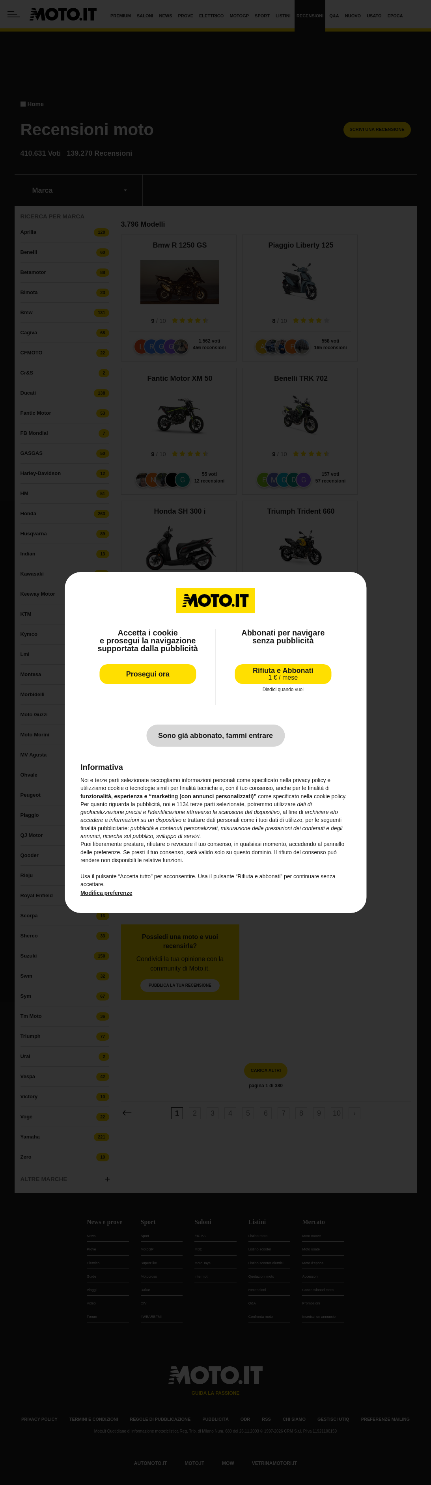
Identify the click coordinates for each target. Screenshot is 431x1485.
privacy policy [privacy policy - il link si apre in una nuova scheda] (309, 780)
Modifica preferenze (106, 893)
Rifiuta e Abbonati (283, 674)
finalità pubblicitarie (103, 828)
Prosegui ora (148, 674)
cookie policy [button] (329, 796)
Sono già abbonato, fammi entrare (215, 736)
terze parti (202, 804)
